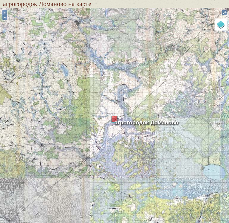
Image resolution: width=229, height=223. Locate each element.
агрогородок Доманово (146, 122)
